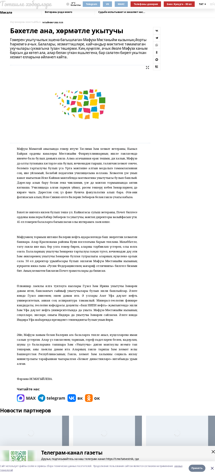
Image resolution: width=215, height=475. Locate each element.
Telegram (91, 4)
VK (107, 4)
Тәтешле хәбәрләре (25, 3)
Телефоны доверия (146, 4)
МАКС (121, 4)
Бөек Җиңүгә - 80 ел (179, 4)
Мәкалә (6, 12)
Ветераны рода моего (58, 12)
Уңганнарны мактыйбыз (25, 22)
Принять (197, 468)
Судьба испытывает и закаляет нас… (121, 12)
